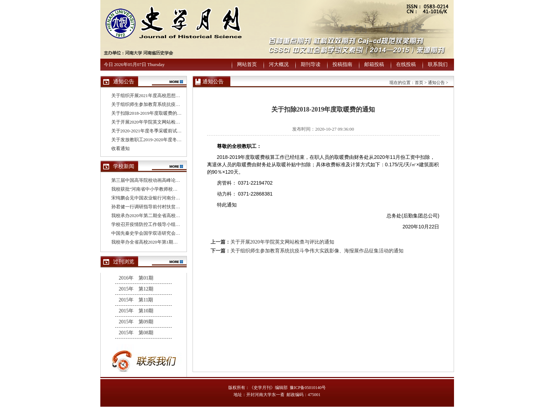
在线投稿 (406, 64)
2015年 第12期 (136, 289)
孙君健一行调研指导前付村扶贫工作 (148, 206)
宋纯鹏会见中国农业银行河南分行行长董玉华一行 (161, 197)
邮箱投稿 (374, 64)
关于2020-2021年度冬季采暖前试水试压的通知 (158, 130)
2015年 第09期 (136, 321)
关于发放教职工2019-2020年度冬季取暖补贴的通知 (162, 139)
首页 (419, 82)
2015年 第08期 (136, 332)
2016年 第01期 (136, 278)
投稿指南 (342, 64)
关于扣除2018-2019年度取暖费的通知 (148, 113)
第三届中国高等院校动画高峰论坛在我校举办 (157, 180)
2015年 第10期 (136, 310)
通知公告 (436, 82)
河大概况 (279, 64)
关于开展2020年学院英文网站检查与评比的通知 (159, 122)
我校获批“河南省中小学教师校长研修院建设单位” (161, 189)
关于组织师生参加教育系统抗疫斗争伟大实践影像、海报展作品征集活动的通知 (316, 250)
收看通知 (120, 148)
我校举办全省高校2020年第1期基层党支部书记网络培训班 (170, 242)
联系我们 (438, 64)
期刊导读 (310, 64)
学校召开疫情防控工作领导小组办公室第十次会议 (161, 224)
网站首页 (247, 64)
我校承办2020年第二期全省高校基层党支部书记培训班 (166, 215)
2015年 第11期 (136, 300)
